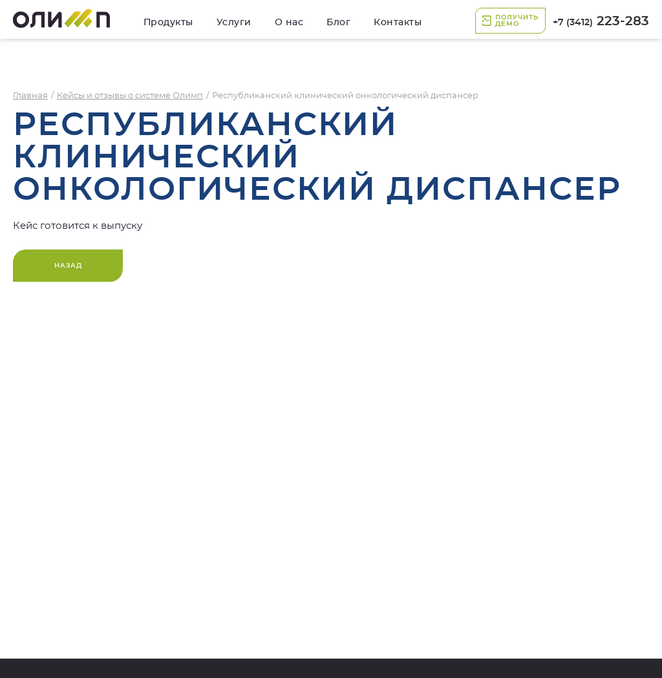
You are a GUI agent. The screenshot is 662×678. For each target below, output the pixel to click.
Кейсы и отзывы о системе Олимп (130, 96)
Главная (30, 96)
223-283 (601, 21)
